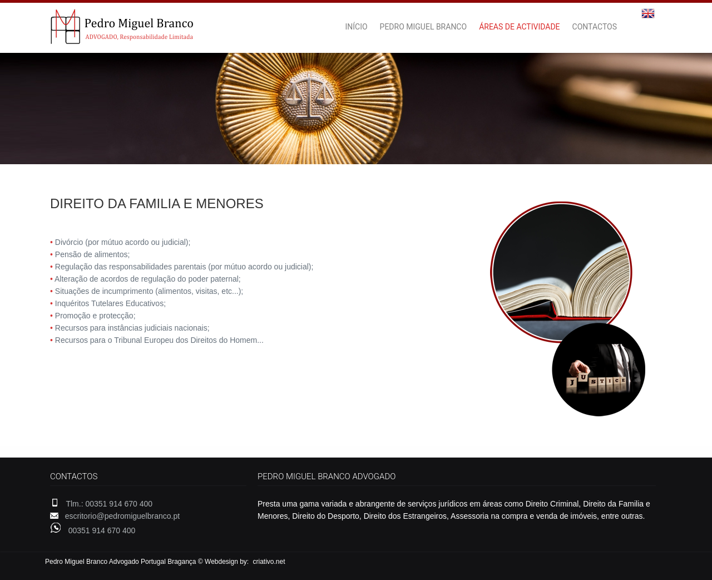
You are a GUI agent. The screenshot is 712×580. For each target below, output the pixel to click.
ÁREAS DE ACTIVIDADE (519, 26)
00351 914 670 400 (102, 530)
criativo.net (269, 562)
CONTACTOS (594, 26)
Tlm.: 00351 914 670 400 (109, 503)
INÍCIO (356, 26)
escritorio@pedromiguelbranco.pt (122, 516)
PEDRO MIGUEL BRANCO (423, 26)
